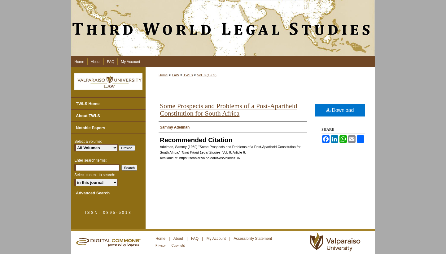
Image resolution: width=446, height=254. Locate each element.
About (178, 238)
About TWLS (88, 115)
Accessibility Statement (253, 238)
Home (163, 75)
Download (340, 110)
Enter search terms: (90, 160)
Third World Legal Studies (223, 28)
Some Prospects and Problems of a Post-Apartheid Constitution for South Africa (228, 109)
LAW (175, 75)
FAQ (195, 238)
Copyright (178, 245)
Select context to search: (94, 175)
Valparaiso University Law (108, 81)
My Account (217, 238)
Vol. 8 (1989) (206, 75)
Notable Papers (90, 127)
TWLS (188, 75)
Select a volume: (88, 141)
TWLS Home (88, 103)
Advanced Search (93, 193)
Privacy (161, 245)
